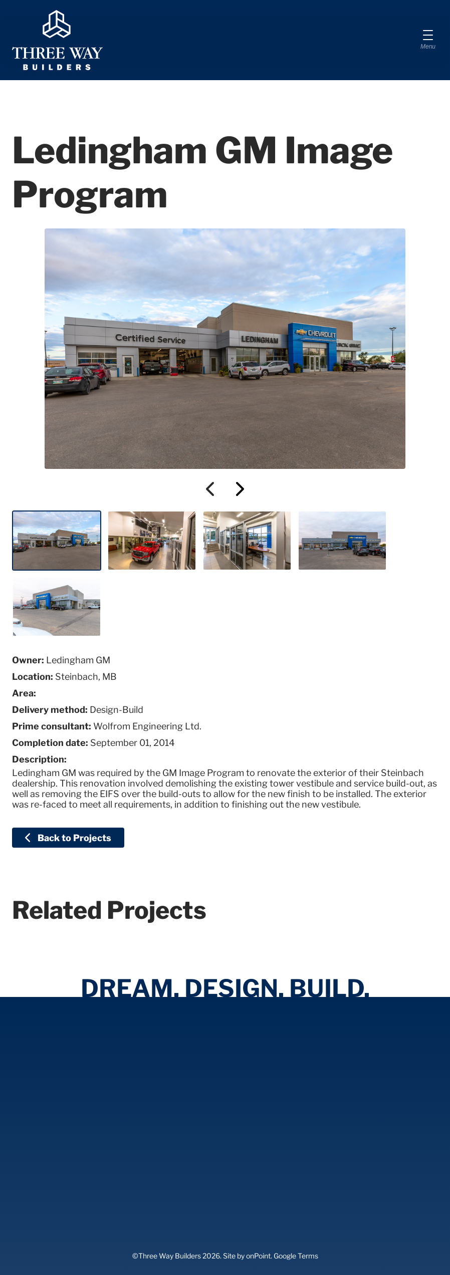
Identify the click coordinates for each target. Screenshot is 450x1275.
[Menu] (428, 40)
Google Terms (296, 1255)
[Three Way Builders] (57, 40)
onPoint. (259, 1255)
